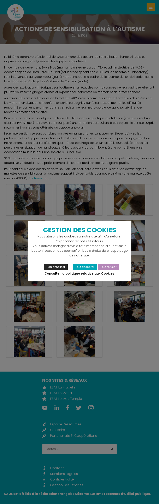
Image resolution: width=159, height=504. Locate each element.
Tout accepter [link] (84, 267)
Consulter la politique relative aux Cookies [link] (79, 273)
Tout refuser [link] (108, 267)
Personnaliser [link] (56, 267)
